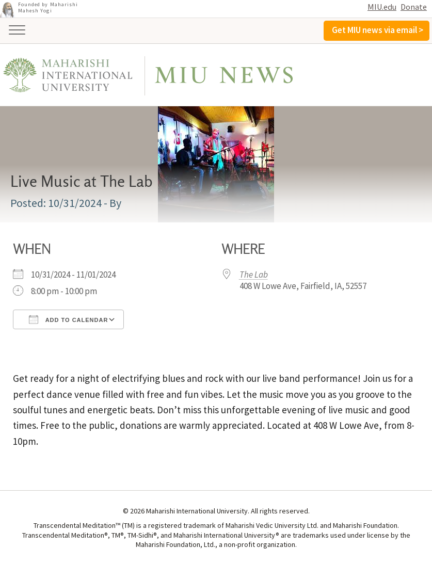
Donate (414, 7)
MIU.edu (381, 7)
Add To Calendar (68, 319)
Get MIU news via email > (377, 30)
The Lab (253, 274)
